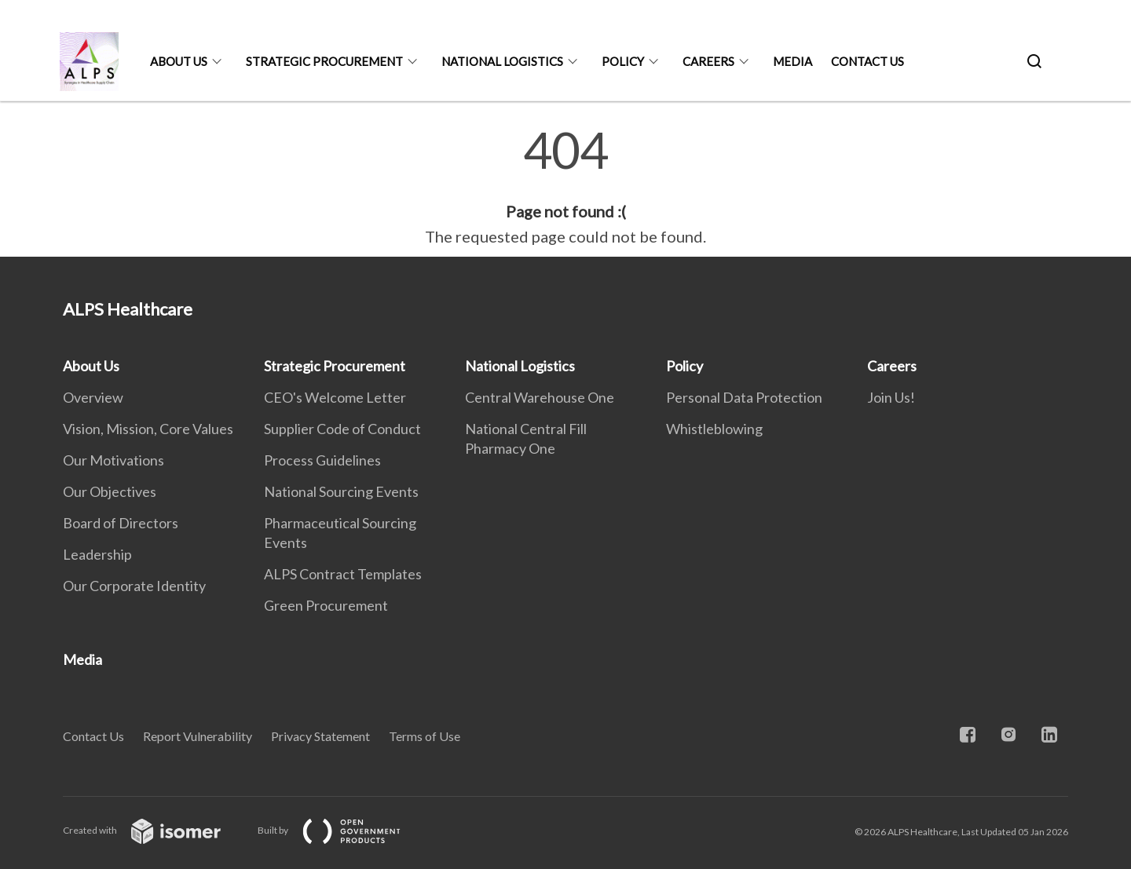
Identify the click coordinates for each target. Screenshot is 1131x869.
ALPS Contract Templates (343, 573)
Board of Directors (120, 522)
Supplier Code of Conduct (342, 428)
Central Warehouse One (539, 397)
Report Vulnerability (197, 735)
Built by (342, 830)
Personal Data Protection (744, 397)
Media (792, 61)
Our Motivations (113, 460)
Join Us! (891, 397)
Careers (708, 61)
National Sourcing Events (341, 491)
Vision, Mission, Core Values (148, 428)
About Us (178, 61)
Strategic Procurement (324, 61)
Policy (623, 61)
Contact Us (867, 61)
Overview (93, 397)
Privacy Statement (320, 735)
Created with (154, 830)
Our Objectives (109, 491)
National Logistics (502, 61)
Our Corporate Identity (134, 585)
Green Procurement (326, 605)
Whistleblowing (714, 428)
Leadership (97, 554)
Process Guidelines (322, 460)
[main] (565, 187)
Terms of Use (424, 735)
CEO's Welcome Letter (335, 397)
